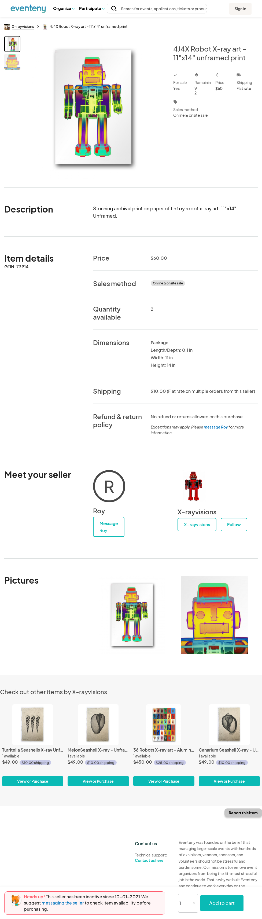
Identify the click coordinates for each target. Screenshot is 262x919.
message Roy (216, 426)
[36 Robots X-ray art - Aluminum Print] (163, 745)
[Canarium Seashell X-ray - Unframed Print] (229, 745)
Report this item (243, 812)
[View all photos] (93, 107)
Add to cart (222, 903)
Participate (91, 8)
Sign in (240, 8)
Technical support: (153, 857)
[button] (63, 8)
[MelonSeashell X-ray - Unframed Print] (98, 745)
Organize (63, 8)
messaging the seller (63, 903)
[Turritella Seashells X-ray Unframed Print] (32, 745)
